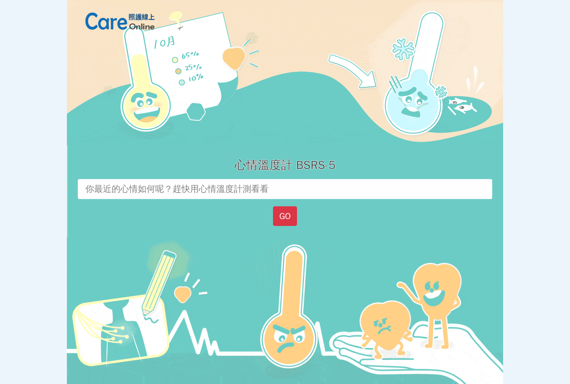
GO (285, 216)
